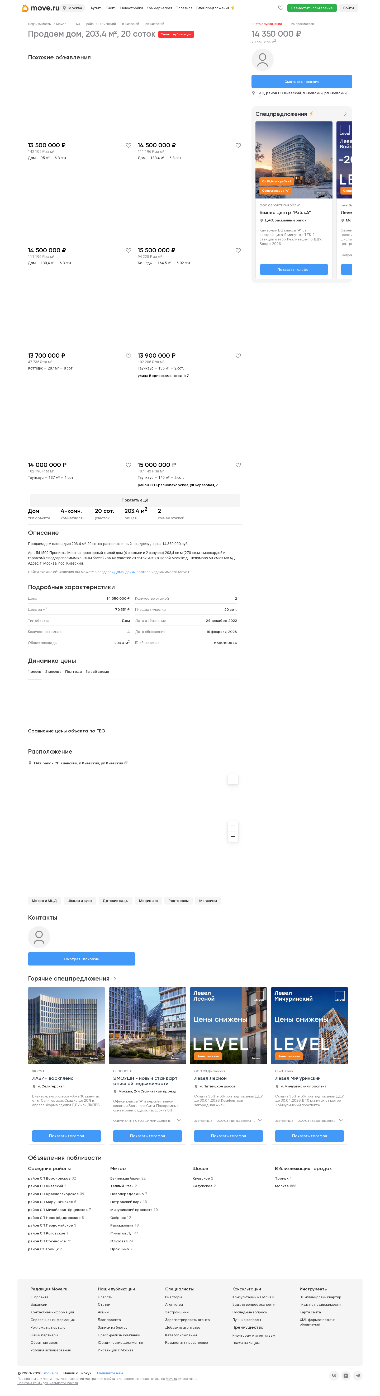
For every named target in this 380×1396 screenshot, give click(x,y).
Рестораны (178, 898)
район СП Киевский (101, 24)
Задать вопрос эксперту (253, 1302)
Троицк (281, 1176)
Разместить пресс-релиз (186, 1340)
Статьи (104, 1302)
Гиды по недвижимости (320, 1302)
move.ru (51, 1371)
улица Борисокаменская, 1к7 (163, 375)
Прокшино (119, 1246)
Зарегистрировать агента (187, 1317)
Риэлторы (173, 1295)
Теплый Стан (122, 1184)
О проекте (40, 1295)
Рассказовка (121, 1223)
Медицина (148, 898)
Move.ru (171, 1376)
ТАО (77, 24)
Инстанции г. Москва (116, 1348)
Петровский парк (125, 1199)
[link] (48, 24)
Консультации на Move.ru (254, 1295)
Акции (103, 1310)
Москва (282, 1184)
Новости (105, 1295)
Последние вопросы (249, 1310)
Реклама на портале (48, 1325)
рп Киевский (154, 24)
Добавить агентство (182, 1325)
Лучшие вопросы (246, 1317)
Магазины (208, 898)
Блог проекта (109, 1317)
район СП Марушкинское (50, 1199)
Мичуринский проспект (131, 1207)
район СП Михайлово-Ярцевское (58, 1207)
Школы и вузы (80, 898)
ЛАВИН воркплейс (52, 1076)
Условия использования (51, 1348)
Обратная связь (44, 1340)
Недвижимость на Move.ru (48, 24)
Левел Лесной (210, 1076)
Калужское (202, 1184)
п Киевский (130, 24)
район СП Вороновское (49, 1176)
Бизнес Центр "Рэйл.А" (285, 212)
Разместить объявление (312, 8)
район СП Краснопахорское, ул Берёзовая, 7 (178, 485)
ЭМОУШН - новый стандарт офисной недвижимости (145, 1079)
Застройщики (177, 1310)
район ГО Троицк (43, 1246)
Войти (348, 8)
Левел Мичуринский (298, 1076)
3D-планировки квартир (320, 1295)
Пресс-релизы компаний (119, 1333)
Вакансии (39, 1302)
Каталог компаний (181, 1333)
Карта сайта (310, 1310)
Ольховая (118, 1239)
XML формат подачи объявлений (317, 1319)
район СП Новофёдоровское (54, 1215)
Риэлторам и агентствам (253, 1333)
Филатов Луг (121, 1231)
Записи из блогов (112, 1325)
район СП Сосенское (47, 1239)
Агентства (174, 1302)
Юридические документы (120, 1340)
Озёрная (118, 1215)
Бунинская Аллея (125, 1176)
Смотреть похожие (81, 956)
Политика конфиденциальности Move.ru (47, 1381)
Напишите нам (110, 1371)
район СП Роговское (46, 1231)
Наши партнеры (44, 1333)
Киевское (201, 1176)
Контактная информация (52, 1310)
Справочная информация (53, 1317)
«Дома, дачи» (124, 569)
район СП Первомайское (50, 1223)
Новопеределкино (127, 1192)
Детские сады (116, 898)
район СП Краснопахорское (53, 1192)
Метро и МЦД (44, 898)
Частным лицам (246, 1340)
